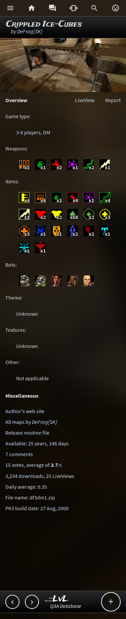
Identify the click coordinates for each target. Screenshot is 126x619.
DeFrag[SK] (29, 31)
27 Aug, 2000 (54, 508)
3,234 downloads (24, 476)
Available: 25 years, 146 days (37, 443)
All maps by (31, 421)
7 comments (19, 454)
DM (46, 132)
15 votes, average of (33, 464)
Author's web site (24, 411)
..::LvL (56, 599)
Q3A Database (65, 606)
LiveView (84, 100)
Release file (27, 432)
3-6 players (28, 132)
